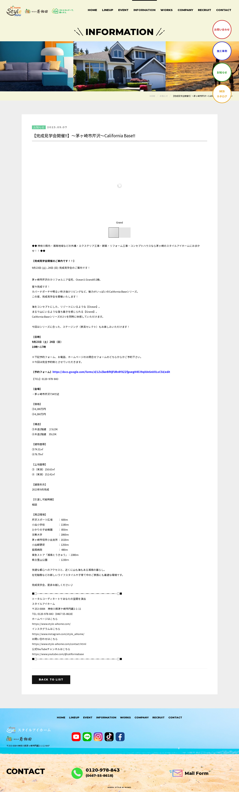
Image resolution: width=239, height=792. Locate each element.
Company (185, 10)
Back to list (51, 679)
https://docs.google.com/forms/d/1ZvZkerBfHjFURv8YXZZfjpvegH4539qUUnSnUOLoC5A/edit (111, 372)
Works (166, 10)
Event (123, 10)
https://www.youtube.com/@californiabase (58, 654)
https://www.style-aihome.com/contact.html (59, 644)
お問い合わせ (222, 29)
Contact (223, 10)
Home (92, 10)
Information (144, 10)
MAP (47, 745)
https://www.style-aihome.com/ (51, 624)
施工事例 (222, 51)
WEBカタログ (222, 93)
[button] (187, 185)
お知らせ (222, 72)
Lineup (107, 10)
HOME (61, 717)
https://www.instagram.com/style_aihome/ (58, 634)
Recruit (204, 10)
